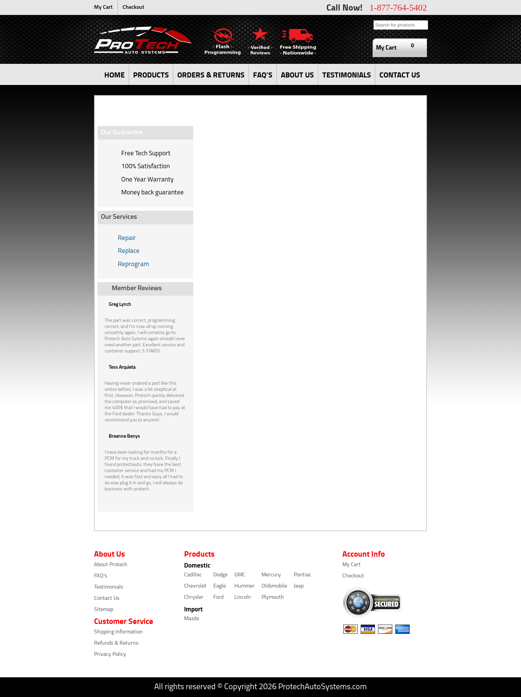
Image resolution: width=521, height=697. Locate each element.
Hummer (244, 586)
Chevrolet (195, 586)
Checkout (133, 7)
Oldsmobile (274, 586)
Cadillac (193, 575)
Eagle (219, 586)
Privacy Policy (110, 654)
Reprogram (133, 264)
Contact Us (106, 598)
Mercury (271, 575)
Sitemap (103, 609)
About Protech (110, 565)
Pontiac (302, 575)
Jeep (299, 586)
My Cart (103, 7)
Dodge (220, 575)
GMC (239, 575)
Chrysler (193, 597)
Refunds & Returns (116, 643)
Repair (127, 238)
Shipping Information (118, 632)
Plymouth (273, 597)
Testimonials (108, 587)
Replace (129, 251)
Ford (218, 597)
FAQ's (100, 576)
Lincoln (242, 597)
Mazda (191, 619)
